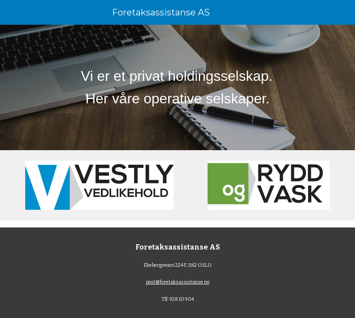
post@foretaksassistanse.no (177, 282)
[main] (177, 87)
